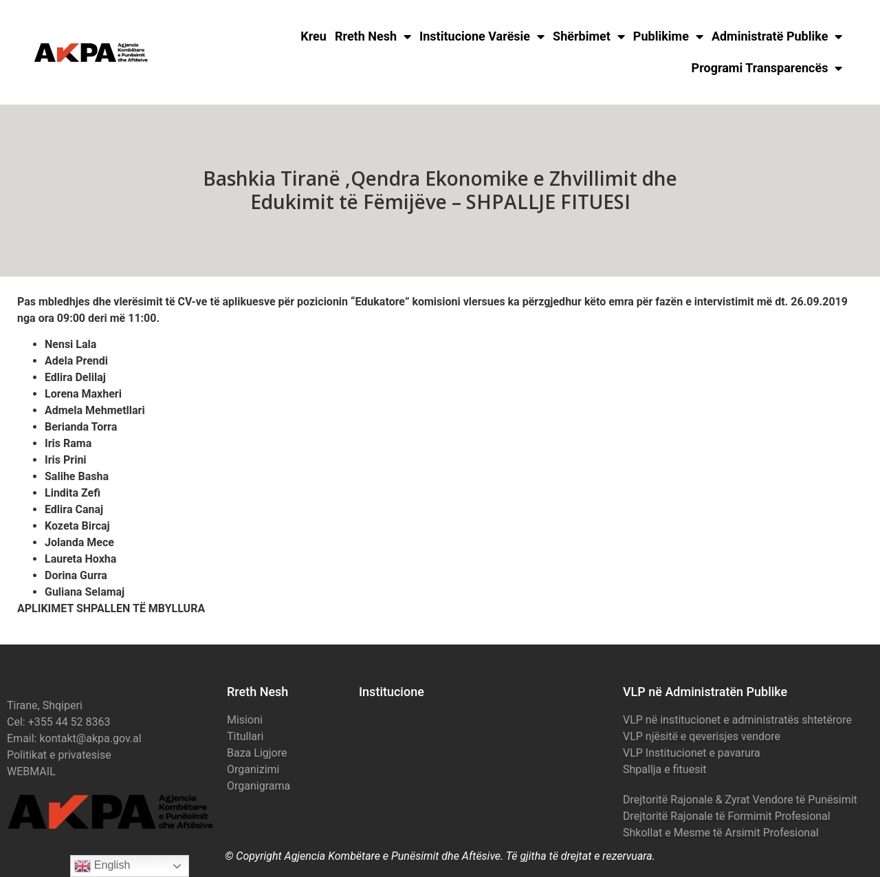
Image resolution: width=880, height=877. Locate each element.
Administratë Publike (777, 36)
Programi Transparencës (767, 68)
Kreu (313, 36)
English (102, 866)
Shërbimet (589, 36)
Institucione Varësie (481, 36)
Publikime (668, 36)
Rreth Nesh (373, 36)
